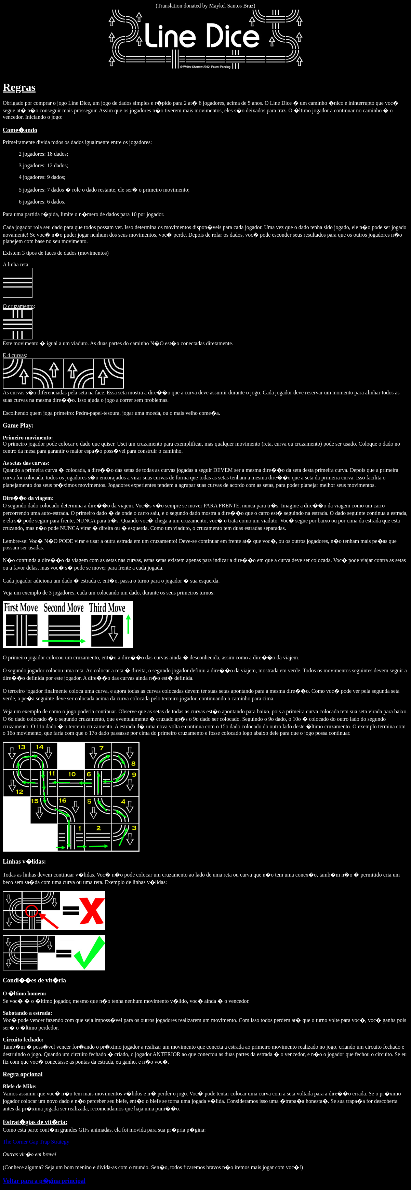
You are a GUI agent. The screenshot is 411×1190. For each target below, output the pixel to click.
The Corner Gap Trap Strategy (36, 1142)
